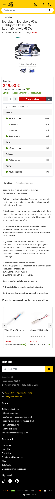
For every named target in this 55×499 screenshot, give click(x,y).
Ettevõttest (6, 453)
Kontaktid (6, 449)
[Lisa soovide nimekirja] (49, 99)
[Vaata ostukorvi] (49, 4)
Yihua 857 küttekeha (39, 330)
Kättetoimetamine (10, 413)
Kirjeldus (8, 183)
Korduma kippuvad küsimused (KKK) (18, 421)
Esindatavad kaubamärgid (13, 457)
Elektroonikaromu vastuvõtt (14, 469)
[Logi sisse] (35, 4)
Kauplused (7, 445)
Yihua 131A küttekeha (14, 330)
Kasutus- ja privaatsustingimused (17, 417)
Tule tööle (6, 465)
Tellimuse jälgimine (10, 409)
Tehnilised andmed (25, 183)
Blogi (4, 461)
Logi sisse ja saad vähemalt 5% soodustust (22, 93)
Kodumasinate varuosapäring (15, 432)
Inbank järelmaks (9, 429)
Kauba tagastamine (10, 425)
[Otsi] (51, 10)
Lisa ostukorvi (32, 99)
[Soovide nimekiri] (42, 4)
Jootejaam (9, 17)
